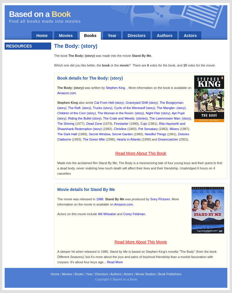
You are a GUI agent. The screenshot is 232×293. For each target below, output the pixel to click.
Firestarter (121, 123)
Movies (66, 35)
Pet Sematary (148, 129)
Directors (136, 35)
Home (42, 35)
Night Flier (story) (158, 113)
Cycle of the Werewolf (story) (134, 108)
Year (112, 35)
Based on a (40, 14)
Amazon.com (66, 93)
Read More (115, 262)
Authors (165, 35)
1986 (99, 199)
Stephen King (115, 88)
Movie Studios (145, 274)
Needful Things (155, 134)
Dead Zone (94, 123)
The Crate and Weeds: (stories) (125, 118)
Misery (174, 129)
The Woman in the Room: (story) (121, 113)
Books (90, 35)
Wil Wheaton (107, 214)
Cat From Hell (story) (109, 102)
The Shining (65, 123)
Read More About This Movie (141, 242)
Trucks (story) (102, 108)
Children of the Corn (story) (76, 113)
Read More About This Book (140, 153)
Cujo (143, 123)
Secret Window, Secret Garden (111, 134)
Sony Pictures (160, 199)
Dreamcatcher (168, 139)
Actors (190, 35)
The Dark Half (67, 134)
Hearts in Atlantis (129, 139)
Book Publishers (169, 274)
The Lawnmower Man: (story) (170, 118)
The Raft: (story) (79, 108)
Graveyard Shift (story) (142, 102)
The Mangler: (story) (171, 108)
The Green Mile (94, 139)
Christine (120, 129)
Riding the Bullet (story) (84, 118)
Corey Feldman (134, 214)
